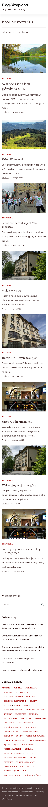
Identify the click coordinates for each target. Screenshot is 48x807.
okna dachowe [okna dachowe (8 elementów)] (11, 732)
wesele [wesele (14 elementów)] (30, 766)
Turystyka (7, 78)
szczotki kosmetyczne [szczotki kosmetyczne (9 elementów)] (15, 758)
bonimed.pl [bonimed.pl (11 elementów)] (31, 688)
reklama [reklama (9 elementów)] (29, 749)
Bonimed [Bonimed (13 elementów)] (18, 688)
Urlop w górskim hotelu (17, 422)
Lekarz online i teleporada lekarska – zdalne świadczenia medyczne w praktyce (22, 626)
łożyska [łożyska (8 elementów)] (29, 775)
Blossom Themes (14, 795)
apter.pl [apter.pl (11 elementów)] (6, 688)
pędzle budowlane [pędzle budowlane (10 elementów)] (23, 745)
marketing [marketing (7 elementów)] (20, 714)
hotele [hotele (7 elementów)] (7, 705)
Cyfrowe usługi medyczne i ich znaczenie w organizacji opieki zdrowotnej (22, 637)
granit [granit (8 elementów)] (33, 701)
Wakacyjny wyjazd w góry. (19, 485)
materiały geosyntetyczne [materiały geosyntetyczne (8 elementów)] (17, 718)
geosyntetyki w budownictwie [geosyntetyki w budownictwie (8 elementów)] (19, 697)
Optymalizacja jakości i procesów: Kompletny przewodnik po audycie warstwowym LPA (23, 649)
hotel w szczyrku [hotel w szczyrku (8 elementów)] (13, 710)
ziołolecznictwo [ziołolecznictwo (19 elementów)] (12, 775)
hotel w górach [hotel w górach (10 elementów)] (22, 705)
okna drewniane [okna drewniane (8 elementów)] (30, 732)
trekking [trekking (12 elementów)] (8, 762)
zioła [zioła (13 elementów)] (25, 771)
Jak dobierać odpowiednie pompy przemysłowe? (18, 660)
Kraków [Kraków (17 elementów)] (8, 714)
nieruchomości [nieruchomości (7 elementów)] (25, 723)
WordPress (6, 799)
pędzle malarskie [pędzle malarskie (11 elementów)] (12, 749)
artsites (5, 112)
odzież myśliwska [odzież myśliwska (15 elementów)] (13, 727)
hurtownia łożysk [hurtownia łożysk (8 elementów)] (34, 710)
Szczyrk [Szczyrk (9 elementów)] (34, 758)
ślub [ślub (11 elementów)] (38, 775)
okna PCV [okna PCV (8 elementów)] (8, 736)
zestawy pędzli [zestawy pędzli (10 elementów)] (11, 771)
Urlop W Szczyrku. (14, 159)
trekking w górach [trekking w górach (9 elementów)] (13, 766)
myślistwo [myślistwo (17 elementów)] (9, 723)
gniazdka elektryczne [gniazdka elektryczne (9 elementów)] (15, 701)
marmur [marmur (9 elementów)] (33, 714)
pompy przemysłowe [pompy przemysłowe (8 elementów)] (14, 740)
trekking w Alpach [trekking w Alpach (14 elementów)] (25, 762)
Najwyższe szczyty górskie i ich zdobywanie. (22, 670)
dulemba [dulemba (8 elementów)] (8, 692)
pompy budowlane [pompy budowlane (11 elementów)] (35, 736)
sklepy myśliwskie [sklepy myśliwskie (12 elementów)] (13, 753)
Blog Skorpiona (15, 5)
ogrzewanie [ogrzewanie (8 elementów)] (31, 727)
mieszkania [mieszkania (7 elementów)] (40, 718)
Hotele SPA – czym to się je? (19, 358)
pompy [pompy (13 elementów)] (19, 736)
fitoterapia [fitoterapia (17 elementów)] (22, 692)
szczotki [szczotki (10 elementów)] (29, 753)
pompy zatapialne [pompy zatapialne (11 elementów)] (37, 740)
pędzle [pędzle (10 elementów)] (7, 745)
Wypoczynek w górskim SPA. (16, 86)
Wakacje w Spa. (12, 290)
